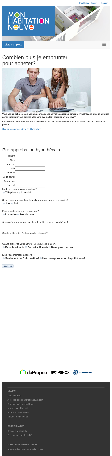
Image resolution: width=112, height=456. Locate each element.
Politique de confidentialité (20, 435)
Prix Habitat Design (88, 3)
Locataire (11, 214)
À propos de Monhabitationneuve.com (25, 400)
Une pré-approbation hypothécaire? (63, 258)
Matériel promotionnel (18, 417)
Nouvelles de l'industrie (18, 408)
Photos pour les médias (18, 412)
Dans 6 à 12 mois (37, 247)
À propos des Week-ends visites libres (25, 449)
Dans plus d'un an (62, 247)
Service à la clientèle (17, 431)
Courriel (26, 192)
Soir (16, 203)
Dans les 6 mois (14, 247)
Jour (8, 203)
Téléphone (11, 192)
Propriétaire (27, 214)
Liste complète (13, 44)
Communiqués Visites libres (20, 404)
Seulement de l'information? (22, 258)
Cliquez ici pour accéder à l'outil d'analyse (21, 129)
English (104, 3)
